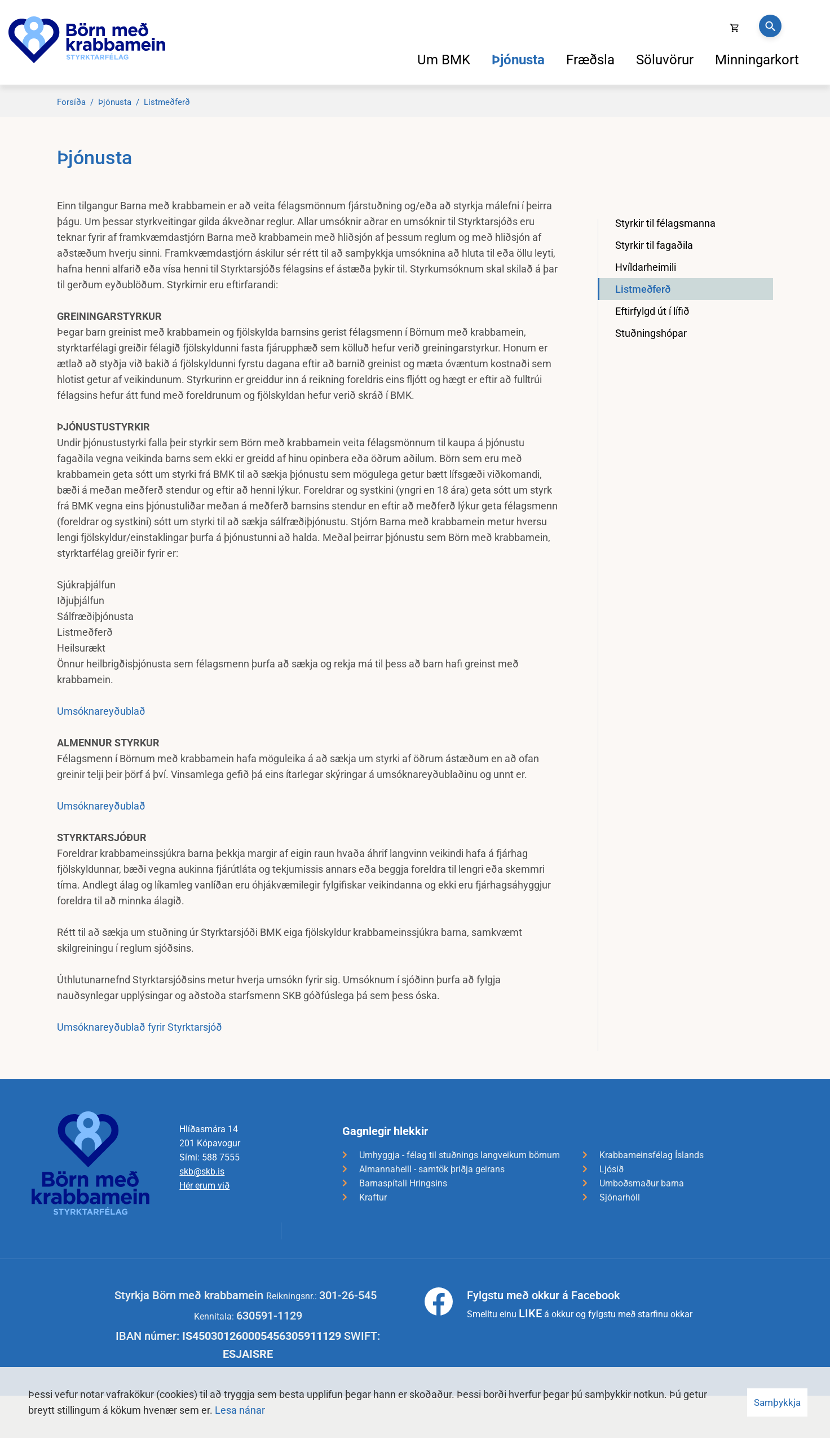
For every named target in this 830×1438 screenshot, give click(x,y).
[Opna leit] (770, 26)
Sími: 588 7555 (209, 1157)
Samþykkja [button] (777, 1402)
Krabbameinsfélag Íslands (651, 1155)
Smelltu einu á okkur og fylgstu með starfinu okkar (579, 1303)
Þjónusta (114, 102)
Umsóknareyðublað (101, 711)
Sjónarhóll (619, 1197)
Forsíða (71, 102)
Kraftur (373, 1197)
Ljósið (611, 1169)
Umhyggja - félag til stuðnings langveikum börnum (459, 1155)
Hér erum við (204, 1185)
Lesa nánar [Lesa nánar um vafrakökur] (240, 1410)
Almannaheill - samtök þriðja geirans (432, 1169)
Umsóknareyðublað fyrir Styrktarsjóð (139, 1027)
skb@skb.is (201, 1171)
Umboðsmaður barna (641, 1183)
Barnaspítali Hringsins (403, 1183)
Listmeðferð (167, 102)
